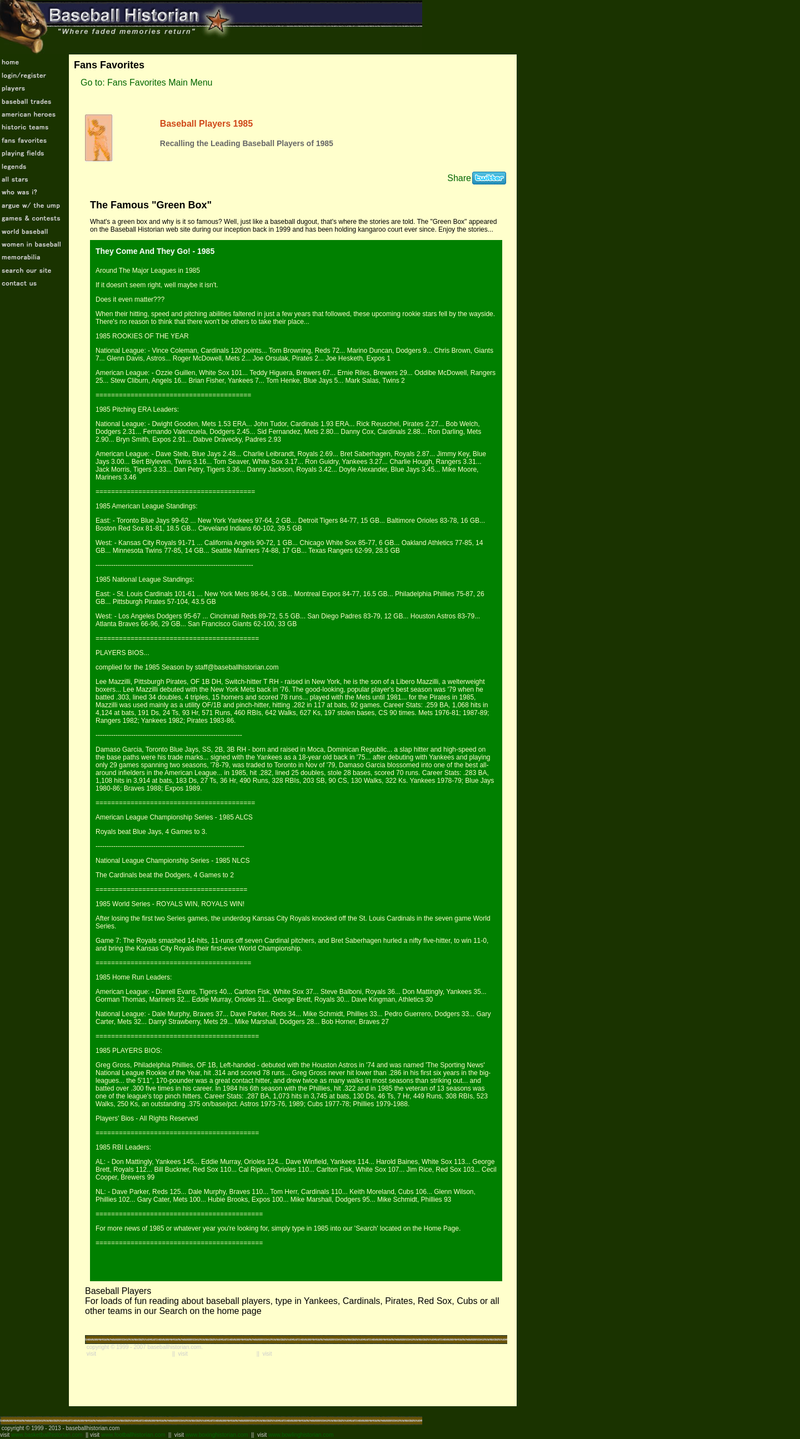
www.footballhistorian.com (133, 1435)
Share (459, 178)
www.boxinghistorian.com (217, 1435)
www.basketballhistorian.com (46, 1435)
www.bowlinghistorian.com (300, 1435)
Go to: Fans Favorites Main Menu (146, 82)
